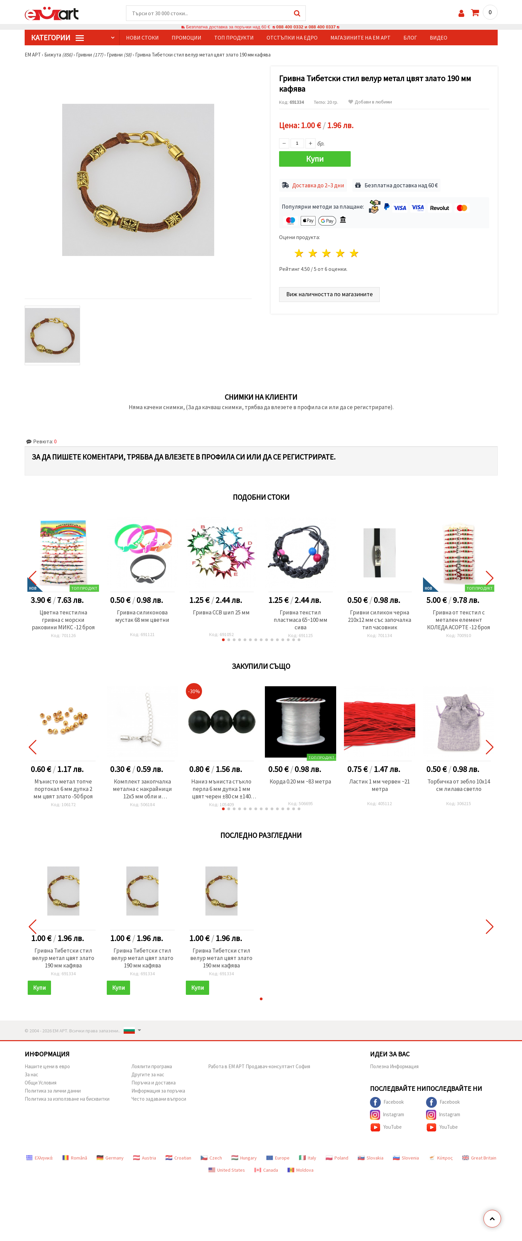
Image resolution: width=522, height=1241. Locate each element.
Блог (410, 37)
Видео (438, 37)
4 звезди (341, 253)
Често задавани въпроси (158, 1099)
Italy (307, 1158)
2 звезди (313, 253)
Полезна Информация (394, 1066)
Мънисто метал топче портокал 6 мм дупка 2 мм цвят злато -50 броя (63, 789)
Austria (144, 1158)
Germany (110, 1158)
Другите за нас (147, 1074)
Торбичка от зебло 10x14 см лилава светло (458, 785)
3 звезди (327, 253)
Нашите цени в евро (47, 1066)
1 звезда (299, 253)
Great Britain (479, 1157)
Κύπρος (440, 1157)
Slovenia (406, 1158)
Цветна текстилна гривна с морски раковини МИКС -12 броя (63, 620)
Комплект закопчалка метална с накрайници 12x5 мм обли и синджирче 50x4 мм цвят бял (142, 789)
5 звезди (355, 253)
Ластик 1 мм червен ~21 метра (379, 785)
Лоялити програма (151, 1066)
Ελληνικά (39, 1157)
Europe (278, 1157)
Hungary (244, 1158)
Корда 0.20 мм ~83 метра (300, 781)
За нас (31, 1074)
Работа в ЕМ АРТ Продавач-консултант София (259, 1066)
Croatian (178, 1158)
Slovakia (370, 1158)
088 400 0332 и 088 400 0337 (305, 26)
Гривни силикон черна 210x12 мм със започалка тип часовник (379, 620)
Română (74, 1157)
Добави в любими (370, 101)
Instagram (387, 1115)
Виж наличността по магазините (329, 294)
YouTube (386, 1127)
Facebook (387, 1102)
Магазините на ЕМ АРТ (360, 37)
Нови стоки (142, 37)
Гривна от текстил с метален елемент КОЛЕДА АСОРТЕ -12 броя (458, 620)
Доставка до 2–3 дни (318, 185)
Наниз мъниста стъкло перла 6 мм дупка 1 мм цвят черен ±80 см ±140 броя (221, 789)
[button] (223, 639)
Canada (266, 1170)
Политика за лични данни (53, 1090)
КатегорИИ (57, 37)
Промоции (186, 37)
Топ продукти (234, 37)
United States (226, 1170)
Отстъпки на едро (292, 37)
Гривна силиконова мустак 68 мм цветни (142, 616)
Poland (337, 1158)
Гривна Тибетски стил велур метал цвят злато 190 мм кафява (63, 958)
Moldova (301, 1170)
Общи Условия (40, 1082)
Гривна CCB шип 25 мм (221, 612)
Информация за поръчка (158, 1090)
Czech (211, 1158)
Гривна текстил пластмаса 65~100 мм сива (300, 620)
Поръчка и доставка (153, 1082)
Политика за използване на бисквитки (67, 1099)
